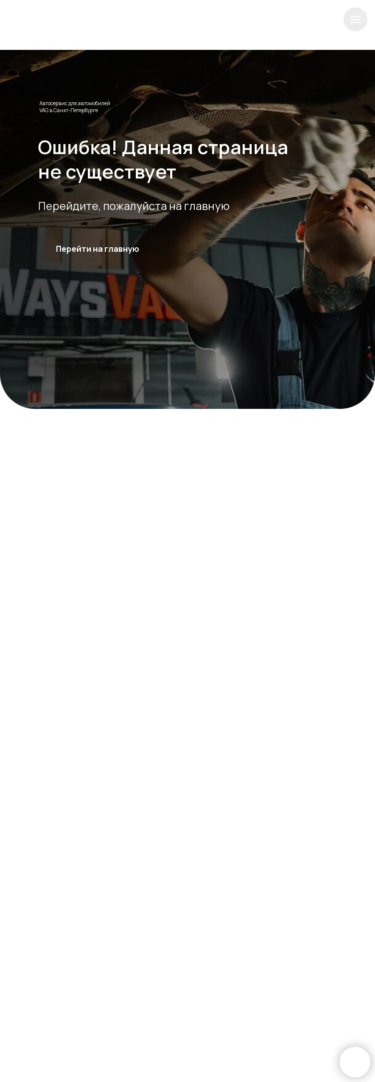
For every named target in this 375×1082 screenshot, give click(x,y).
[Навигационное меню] (355, 19)
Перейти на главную (97, 248)
